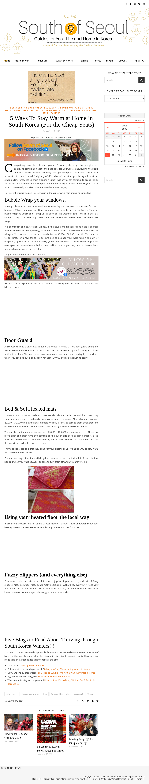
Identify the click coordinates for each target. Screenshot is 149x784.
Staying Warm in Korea (32, 665)
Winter (90, 694)
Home (7, 60)
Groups (123, 60)
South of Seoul (15, 700)
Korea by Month (64, 60)
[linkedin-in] (144, 3)
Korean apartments (30, 694)
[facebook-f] (126, 3)
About (138, 60)
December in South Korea (26, 108)
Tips (45, 694)
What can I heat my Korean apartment (67, 694)
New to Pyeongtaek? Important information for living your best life (62, 778)
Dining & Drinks (99, 778)
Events (84, 60)
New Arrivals (22, 60)
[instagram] (135, 3)
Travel (97, 60)
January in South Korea (45, 110)
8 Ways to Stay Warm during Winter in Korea (67, 668)
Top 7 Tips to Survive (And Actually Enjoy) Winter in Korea (65, 672)
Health (109, 60)
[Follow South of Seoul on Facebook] (51, 160)
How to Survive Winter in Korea (54, 676)
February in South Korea (60, 108)
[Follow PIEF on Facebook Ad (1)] (51, 279)
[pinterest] (139, 3)
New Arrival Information (118, 778)
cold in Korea (12, 694)
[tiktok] (131, 3)
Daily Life (43, 60)
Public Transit (136, 778)
